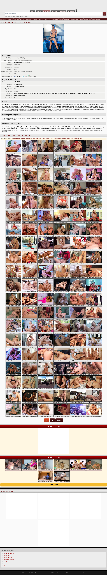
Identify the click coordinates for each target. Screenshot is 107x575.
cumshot (17, 16)
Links (5, 562)
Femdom (4, 118)
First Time (10, 118)
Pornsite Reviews (9, 559)
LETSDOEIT (5, 131)
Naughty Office (16, 127)
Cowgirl (41, 19)
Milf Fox (53, 4)
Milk (81, 138)
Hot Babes (33, 118)
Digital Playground (37, 127)
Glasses (39, 118)
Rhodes (17, 138)
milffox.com (36, 572)
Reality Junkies (73, 130)
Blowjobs (28, 19)
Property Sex (48, 130)
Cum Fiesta (21, 128)
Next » (59, 420)
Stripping (44, 118)
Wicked (4, 128)
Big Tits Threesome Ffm (28, 138)
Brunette (35, 19)
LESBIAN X (26, 130)
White (3, 119)
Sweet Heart (56, 130)
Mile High (41, 130)
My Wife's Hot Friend (72, 127)
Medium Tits (73, 118)
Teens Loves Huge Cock (96, 127)
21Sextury (81, 130)
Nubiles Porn (78, 128)
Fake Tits (13, 119)
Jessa (13, 138)
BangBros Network (11, 128)
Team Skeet (95, 128)
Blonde (22, 19)
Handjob (15, 118)
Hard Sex (38, 138)
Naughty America (47, 127)
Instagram (33, 76)
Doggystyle (55, 19)
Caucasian (67, 118)
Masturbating (74, 19)
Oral (54, 118)
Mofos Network (34, 130)
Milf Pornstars (8, 557)
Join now (54, 485)
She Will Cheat (89, 130)
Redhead (97, 118)
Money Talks (28, 128)
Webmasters (7, 566)
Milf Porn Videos (9, 553)
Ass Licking (91, 118)
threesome (21, 16)
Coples (50, 118)
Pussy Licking (96, 19)
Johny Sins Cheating (73, 138)
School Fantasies (82, 118)
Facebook (18, 76)
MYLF (13, 130)
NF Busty (53, 128)
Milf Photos (7, 555)
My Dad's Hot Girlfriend (59, 127)
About (5, 564)
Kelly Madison (65, 130)
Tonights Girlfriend (45, 128)
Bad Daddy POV (98, 130)
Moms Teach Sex (62, 128)
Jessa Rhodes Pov (47, 138)
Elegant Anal (70, 128)
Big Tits (16, 19)
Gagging (8, 119)
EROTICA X (19, 130)
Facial (61, 19)
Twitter (26, 76)
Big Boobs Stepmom (60, 138)
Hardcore (66, 19)
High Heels (22, 118)
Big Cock (10, 19)
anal (14, 16)
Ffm (102, 118)
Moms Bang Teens (84, 127)
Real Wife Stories (6, 127)
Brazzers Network (26, 127)
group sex (26, 16)
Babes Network (87, 128)
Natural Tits (87, 19)
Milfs (81, 19)
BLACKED (8, 130)
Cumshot (47, 19)
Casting (28, 118)
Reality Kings (36, 128)
